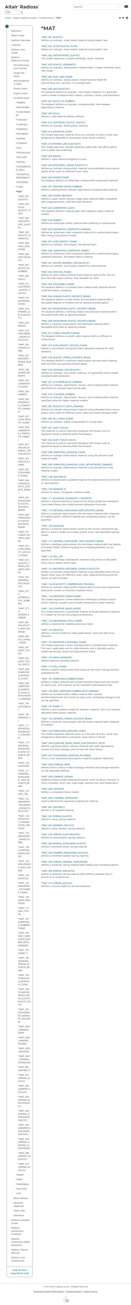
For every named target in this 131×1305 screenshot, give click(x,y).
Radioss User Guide (18, 51)
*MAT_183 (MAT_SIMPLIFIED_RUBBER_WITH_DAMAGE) (24, 939)
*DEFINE (20, 138)
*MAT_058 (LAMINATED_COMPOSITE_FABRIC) (24, 433)
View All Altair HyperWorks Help (20, 1272)
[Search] (117, 7)
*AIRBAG (20, 102)
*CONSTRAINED (23, 113)
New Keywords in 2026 (21, 82)
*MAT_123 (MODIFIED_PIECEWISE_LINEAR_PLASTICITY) (24, 805)
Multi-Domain (21, 1198)
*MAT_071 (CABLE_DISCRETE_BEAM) (24, 536)
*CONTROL (22, 124)
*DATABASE (22, 134)
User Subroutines (18, 1259)
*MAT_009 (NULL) (23, 277)
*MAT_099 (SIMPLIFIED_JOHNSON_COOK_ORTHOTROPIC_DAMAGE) (24, 691)
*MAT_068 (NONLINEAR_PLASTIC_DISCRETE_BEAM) (24, 521)
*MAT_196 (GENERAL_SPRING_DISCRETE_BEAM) (24, 964)
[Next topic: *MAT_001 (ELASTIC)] (123, 18)
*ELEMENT (21, 143)
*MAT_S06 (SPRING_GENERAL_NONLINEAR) (24, 1143)
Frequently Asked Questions (20, 1242)
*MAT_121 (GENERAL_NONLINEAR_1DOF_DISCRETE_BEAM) (24, 778)
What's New (17, 35)
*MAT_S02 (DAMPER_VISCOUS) (24, 1089)
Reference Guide (25, 18)
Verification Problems (17, 1231)
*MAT (58, 18)
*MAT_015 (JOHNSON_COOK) (24, 301)
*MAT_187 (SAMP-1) (23, 951)
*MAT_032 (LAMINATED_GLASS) (24, 383)
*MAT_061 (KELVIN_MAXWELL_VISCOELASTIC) (24, 449)
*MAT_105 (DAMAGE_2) (24, 717)
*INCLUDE (21, 157)
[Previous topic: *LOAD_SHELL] (120, 18)
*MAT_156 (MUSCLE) (23, 877)
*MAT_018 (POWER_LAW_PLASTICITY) (24, 313)
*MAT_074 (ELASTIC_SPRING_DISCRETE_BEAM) (24, 566)
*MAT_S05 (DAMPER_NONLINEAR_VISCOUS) (24, 1129)
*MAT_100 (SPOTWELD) (24, 706)
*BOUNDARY (23, 107)
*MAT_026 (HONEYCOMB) (24, 348)
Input (46, 18)
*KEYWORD (22, 182)
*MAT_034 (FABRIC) (23, 393)
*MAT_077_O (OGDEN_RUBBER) (24, 613)
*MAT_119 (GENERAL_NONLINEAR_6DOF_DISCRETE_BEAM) (24, 750)
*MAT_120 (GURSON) (23, 764)
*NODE (20, 1175)
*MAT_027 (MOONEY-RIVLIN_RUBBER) (24, 360)
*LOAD (19, 187)
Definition (19, 1215)
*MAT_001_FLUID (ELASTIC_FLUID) (24, 208)
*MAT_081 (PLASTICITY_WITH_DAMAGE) (24, 627)
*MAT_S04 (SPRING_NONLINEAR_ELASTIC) (24, 1115)
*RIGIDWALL (22, 1184)
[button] (10, 31)
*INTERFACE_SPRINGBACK (23, 176)
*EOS (19, 148)
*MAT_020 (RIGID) (23, 324)
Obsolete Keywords (19, 1204)
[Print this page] (127, 18)
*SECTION (21, 1189)
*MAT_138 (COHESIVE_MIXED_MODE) (24, 852)
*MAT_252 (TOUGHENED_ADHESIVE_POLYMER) (24, 1016)
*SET (18, 1193)
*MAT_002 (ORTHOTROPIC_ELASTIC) (24, 222)
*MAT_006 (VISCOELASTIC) (24, 257)
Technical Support (74, 1291)
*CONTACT (22, 120)
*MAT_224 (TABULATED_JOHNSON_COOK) (24, 979)
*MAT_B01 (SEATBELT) (24, 1069)
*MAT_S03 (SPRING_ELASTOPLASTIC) (24, 1101)
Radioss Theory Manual (19, 1251)
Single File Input (19, 74)
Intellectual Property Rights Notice (49, 1291)
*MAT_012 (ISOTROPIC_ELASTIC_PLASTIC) (24, 288)
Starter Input (20, 88)
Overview (20, 40)
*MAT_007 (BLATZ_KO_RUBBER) (24, 268)
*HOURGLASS (23, 152)
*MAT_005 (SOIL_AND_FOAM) (24, 246)
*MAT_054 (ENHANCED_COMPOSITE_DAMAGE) (24, 405)
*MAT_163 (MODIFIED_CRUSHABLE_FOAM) (24, 887)
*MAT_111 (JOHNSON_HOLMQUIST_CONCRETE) (24, 731)
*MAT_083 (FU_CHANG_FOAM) (24, 639)
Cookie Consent (90, 1291)
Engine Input (21, 93)
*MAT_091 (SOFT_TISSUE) (24, 650)
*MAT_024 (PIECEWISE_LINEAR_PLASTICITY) (24, 335)
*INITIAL (20, 162)
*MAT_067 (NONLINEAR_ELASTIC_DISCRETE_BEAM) (24, 504)
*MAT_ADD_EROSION (24, 1050)
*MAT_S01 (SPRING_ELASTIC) (24, 1078)
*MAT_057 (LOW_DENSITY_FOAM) (24, 419)
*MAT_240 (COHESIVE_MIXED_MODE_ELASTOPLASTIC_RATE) (24, 997)
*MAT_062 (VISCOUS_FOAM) (24, 461)
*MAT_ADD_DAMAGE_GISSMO (24, 1040)
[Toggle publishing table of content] (7, 26)
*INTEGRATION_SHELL (23, 168)
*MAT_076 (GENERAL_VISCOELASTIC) (24, 582)
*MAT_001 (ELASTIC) (23, 198)
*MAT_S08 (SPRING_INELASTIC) (24, 1156)
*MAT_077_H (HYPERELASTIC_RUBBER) (24, 597)
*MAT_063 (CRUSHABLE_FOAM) (24, 472)
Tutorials (16, 45)
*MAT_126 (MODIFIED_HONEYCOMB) (24, 837)
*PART (19, 1179)
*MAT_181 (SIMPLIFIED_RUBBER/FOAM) (24, 923)
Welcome (16, 31)
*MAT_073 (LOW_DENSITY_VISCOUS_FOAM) (24, 550)
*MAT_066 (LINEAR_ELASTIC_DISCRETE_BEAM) (24, 486)
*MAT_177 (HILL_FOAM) (23, 911)
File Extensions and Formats (21, 67)
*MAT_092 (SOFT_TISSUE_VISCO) (24, 661)
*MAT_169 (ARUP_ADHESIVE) (24, 900)
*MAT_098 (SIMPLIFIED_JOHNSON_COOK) (23, 674)
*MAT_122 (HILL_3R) (23, 792)
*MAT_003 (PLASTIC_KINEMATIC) (24, 235)
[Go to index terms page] (122, 8)
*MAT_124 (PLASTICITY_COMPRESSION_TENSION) (24, 822)
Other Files (19, 1210)
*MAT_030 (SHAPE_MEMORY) (24, 373)
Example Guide (20, 1221)
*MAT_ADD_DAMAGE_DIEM (24, 1030)
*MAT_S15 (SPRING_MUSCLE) (24, 1167)
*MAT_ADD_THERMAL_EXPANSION (24, 1059)
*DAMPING (22, 129)
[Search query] (97, 7)
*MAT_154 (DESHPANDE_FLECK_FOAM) (24, 866)
